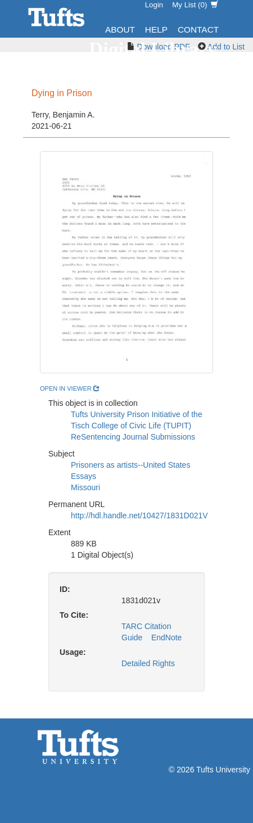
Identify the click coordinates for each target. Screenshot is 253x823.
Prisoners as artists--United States (130, 464)
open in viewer (70, 388)
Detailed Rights (148, 663)
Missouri (85, 487)
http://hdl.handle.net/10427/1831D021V (139, 515)
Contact (198, 29)
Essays (83, 476)
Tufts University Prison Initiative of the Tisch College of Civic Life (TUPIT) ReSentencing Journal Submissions (136, 425)
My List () (195, 5)
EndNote (166, 637)
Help (156, 29)
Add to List (226, 46)
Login (154, 5)
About (120, 29)
